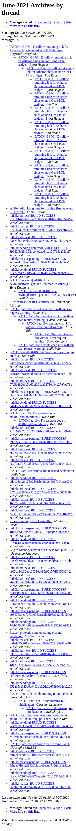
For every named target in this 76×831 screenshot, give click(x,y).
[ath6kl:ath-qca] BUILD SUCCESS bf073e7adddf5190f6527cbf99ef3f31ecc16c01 (40, 753)
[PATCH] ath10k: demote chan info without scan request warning (48, 325)
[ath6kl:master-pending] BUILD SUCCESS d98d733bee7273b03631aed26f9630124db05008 (41, 612)
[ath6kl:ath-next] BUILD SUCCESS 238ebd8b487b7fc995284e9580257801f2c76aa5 (41, 238)
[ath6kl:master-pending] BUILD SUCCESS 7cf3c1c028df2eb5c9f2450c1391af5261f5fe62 (40, 673)
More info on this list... (25, 26)
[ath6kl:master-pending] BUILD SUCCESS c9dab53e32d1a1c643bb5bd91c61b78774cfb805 (41, 393)
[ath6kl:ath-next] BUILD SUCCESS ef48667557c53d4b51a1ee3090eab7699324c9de (41, 451)
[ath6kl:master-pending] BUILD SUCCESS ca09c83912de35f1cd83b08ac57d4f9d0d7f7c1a (40, 735)
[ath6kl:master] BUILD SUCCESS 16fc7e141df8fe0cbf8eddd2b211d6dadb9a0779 (40, 501)
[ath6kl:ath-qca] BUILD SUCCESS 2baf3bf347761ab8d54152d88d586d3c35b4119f (41, 580)
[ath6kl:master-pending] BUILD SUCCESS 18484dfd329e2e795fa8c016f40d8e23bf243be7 (40, 530)
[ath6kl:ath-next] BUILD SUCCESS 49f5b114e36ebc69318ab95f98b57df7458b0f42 (41, 569)
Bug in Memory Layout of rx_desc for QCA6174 (41, 550)
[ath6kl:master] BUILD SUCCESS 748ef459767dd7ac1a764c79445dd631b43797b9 (41, 558)
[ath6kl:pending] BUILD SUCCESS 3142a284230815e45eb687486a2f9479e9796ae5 (41, 271)
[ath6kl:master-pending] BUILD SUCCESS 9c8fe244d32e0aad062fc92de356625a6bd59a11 (41, 260)
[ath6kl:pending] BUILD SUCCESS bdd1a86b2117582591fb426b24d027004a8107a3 (41, 479)
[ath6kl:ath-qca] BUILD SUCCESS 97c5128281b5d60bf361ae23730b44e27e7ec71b (41, 382)
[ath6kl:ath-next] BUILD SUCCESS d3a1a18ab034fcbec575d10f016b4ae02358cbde (41, 652)
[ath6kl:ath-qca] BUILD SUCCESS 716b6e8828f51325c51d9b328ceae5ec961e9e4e (41, 429)
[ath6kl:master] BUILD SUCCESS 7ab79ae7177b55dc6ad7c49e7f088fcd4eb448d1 (41, 461)
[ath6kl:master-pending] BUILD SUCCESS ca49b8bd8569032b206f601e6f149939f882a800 (41, 591)
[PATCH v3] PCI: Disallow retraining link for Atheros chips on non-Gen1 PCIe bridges (39, 48)
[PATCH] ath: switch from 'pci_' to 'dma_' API (40, 744)
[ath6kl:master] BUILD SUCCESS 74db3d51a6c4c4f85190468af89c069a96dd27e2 (41, 361)
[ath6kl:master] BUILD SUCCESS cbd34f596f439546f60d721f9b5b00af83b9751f (40, 785)
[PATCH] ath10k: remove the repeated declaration (42, 471)
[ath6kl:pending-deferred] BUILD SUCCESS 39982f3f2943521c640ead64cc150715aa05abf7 (41, 249)
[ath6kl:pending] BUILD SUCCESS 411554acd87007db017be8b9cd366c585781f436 (41, 602)
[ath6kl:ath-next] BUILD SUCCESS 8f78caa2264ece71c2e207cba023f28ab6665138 (41, 490)
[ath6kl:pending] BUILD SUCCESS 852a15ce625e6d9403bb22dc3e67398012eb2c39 (41, 684)
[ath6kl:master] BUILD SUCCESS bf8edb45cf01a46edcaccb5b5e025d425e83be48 (41, 641)
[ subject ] (44, 22)
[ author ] (58, 22)
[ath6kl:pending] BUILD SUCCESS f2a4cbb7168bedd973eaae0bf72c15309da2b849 (41, 774)
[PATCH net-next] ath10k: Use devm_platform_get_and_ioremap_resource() (39, 282)
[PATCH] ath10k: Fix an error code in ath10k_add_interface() (34, 415)
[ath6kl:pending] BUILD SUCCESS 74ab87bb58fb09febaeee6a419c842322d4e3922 (41, 623)
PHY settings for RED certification (32, 302)
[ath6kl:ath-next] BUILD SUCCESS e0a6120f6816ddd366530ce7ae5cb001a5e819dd (41, 371)
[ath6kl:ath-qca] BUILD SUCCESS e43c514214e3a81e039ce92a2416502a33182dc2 (41, 512)
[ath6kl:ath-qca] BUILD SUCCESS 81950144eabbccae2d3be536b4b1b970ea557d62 (41, 217)
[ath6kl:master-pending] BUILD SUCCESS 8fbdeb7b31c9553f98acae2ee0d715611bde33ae (40, 763)
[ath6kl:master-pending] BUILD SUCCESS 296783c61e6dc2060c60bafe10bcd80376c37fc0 (41, 440)
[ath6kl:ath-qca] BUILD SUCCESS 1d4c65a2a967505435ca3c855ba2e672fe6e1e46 (41, 663)
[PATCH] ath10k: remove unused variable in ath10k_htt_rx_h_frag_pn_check (38, 717)
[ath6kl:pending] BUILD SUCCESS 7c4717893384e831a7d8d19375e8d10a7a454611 (41, 724)
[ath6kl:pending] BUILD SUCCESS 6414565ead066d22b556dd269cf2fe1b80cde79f (41, 404)
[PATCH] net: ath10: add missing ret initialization (41, 693)
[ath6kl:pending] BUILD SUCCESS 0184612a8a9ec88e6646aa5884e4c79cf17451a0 (41, 540)
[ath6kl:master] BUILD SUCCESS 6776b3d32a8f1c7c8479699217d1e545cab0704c (41, 228)
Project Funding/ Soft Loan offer (31, 521)
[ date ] (68, 22)
